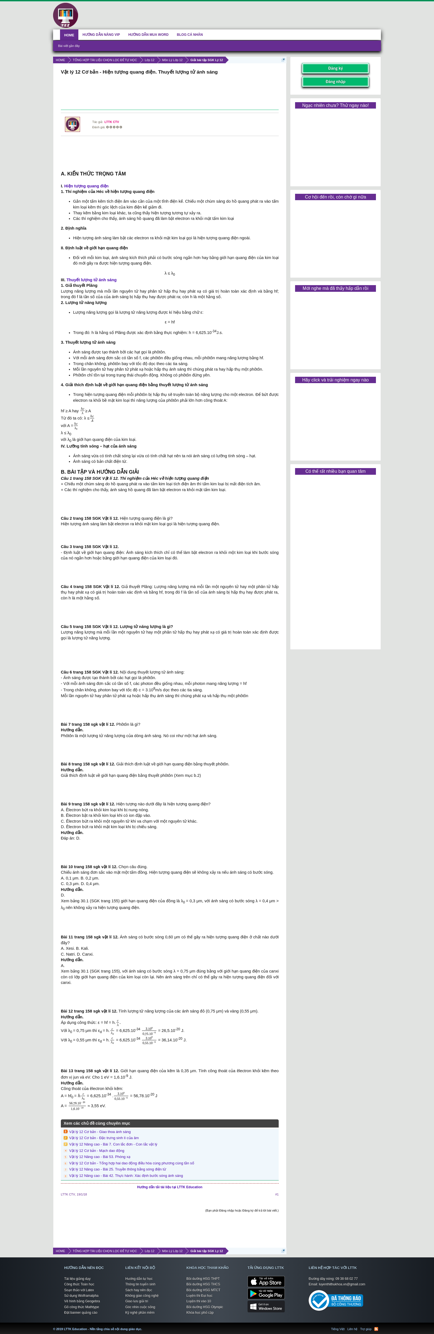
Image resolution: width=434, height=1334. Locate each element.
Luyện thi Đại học (199, 1296)
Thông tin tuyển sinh (140, 1284)
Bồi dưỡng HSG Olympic (204, 1307)
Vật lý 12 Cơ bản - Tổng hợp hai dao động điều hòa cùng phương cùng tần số (131, 1163)
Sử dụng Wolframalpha (81, 1296)
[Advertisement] (170, 93)
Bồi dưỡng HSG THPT (203, 1279)
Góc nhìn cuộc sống (140, 1307)
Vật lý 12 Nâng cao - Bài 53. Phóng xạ (99, 1157)
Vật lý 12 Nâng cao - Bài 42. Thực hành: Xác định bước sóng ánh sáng (126, 1176)
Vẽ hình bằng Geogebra (82, 1301)
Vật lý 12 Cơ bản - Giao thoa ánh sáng (100, 1132)
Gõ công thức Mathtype (81, 1307)
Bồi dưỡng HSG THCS (203, 1284)
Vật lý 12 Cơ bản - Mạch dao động (96, 1151)
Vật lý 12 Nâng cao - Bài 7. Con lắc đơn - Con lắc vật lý (113, 1144)
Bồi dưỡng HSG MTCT (203, 1290)
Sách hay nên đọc (138, 1290)
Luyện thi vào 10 (198, 1301)
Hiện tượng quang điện (86, 186)
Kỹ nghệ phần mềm (139, 1313)
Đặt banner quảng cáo (80, 1313)
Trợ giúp (365, 1329)
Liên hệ (352, 1329)
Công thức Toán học (79, 1284)
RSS (376, 1329)
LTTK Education (143, 1325)
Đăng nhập (336, 81)
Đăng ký (335, 68)
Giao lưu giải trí (136, 1301)
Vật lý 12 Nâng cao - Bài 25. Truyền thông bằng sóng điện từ (117, 1169)
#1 (277, 1194)
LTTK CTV (111, 122)
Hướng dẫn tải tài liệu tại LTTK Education (170, 1187)
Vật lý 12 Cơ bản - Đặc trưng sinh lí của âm (104, 1138)
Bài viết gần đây (69, 45)
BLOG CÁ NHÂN (190, 35)
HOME (69, 35)
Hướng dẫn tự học (139, 1279)
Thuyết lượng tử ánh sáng (91, 280)
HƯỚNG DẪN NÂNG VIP (101, 35)
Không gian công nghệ (142, 1296)
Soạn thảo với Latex (79, 1290)
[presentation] (82, 411)
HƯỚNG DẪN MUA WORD (148, 35)
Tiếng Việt (338, 1329)
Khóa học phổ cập (200, 1313)
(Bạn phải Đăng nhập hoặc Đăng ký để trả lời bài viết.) (242, 1210)
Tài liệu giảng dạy (77, 1279)
